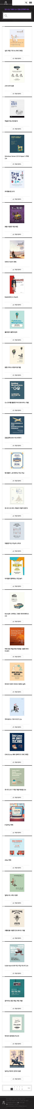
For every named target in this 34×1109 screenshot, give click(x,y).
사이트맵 (16, 1104)
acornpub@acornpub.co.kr (11, 1102)
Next (29, 1088)
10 (22, 1089)
